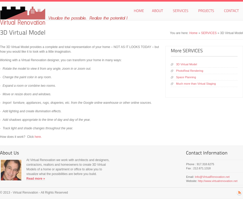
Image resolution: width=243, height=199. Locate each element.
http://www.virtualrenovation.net (218, 180)
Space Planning (186, 77)
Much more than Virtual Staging (196, 83)
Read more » (35, 178)
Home (193, 33)
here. (38, 137)
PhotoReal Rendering (189, 70)
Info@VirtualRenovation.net (212, 176)
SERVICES (209, 33)
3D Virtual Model (186, 64)
